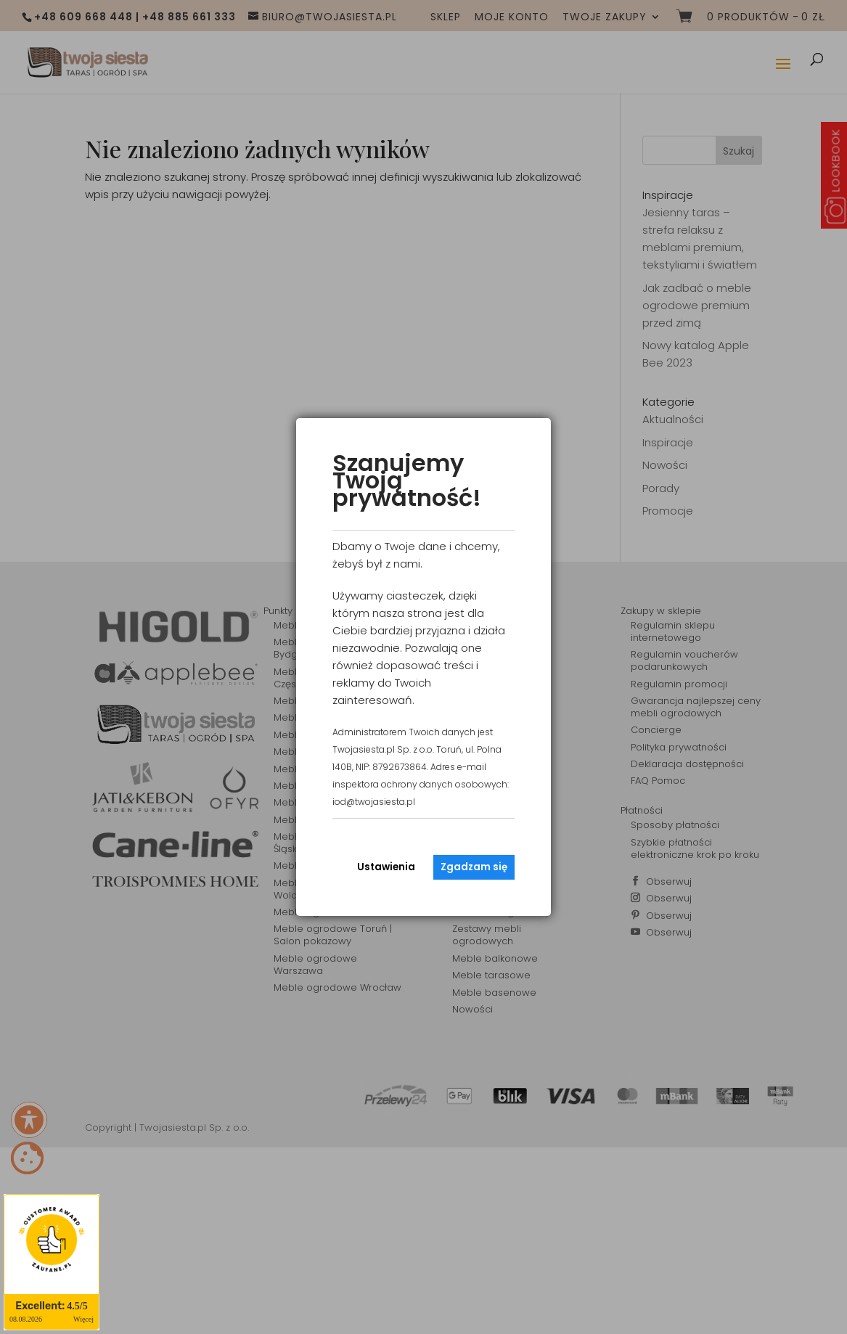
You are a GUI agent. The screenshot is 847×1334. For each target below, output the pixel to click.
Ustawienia (386, 867)
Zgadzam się (474, 867)
